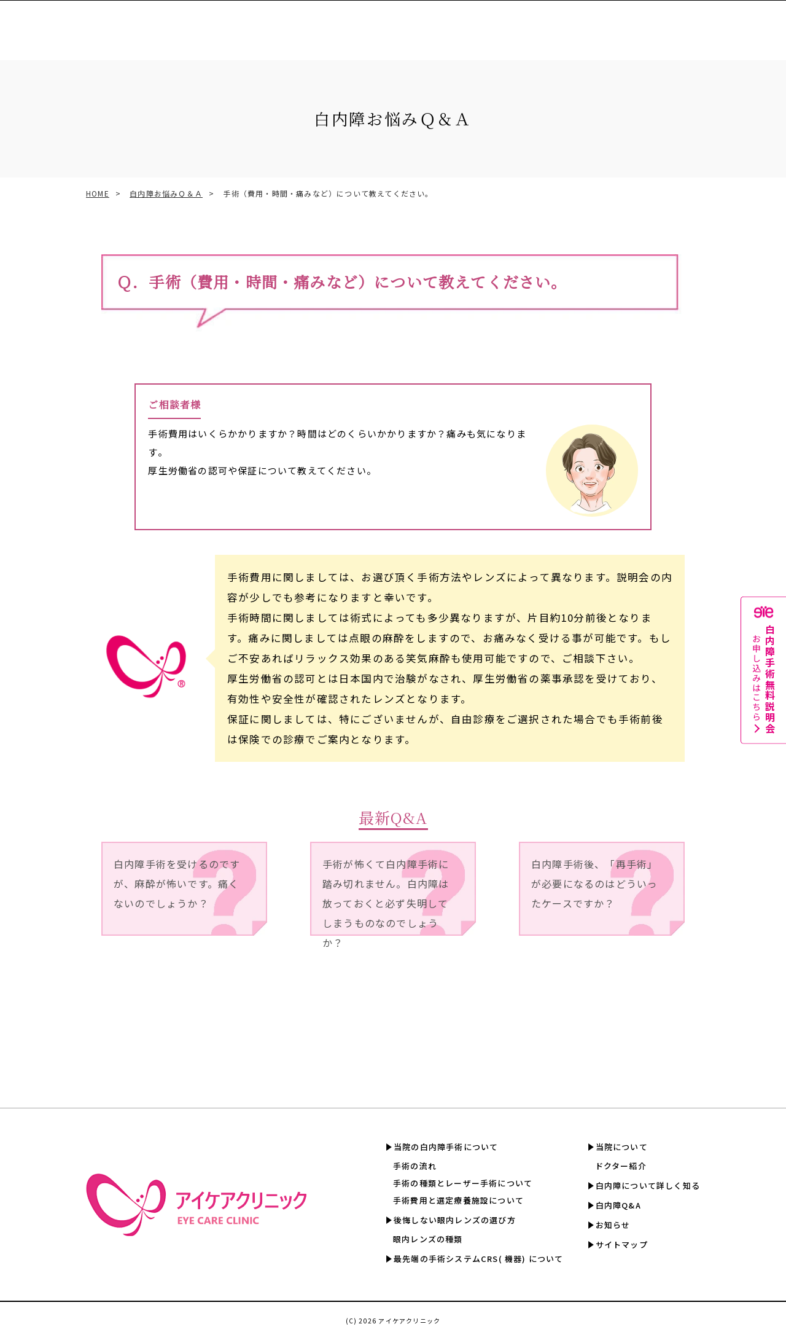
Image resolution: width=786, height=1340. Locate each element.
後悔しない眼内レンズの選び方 (455, 1220)
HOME (97, 193)
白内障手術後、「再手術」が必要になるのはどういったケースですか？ (594, 883)
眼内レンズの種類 (428, 1239)
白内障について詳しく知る (566, 24)
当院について (622, 1147)
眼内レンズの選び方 (252, 24)
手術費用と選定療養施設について (458, 1200)
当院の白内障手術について (446, 1147)
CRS (311, 24)
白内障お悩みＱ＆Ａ (166, 193)
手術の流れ (415, 1166)
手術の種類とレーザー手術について (462, 1183)
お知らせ (613, 1225)
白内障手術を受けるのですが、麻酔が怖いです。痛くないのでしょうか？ (177, 883)
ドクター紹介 (621, 1166)
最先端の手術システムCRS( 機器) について (479, 1258)
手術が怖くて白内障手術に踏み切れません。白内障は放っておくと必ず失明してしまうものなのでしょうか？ (385, 896)
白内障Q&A (651, 24)
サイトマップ (622, 1244)
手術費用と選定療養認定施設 (387, 24)
